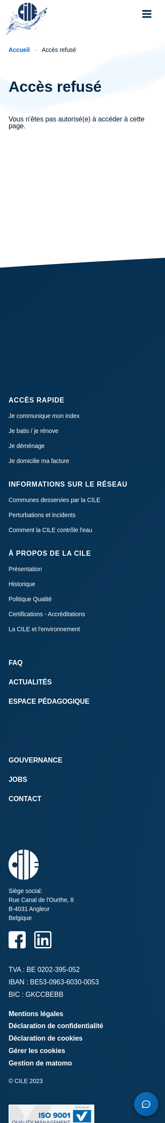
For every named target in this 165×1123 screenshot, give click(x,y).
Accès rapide (37, 400)
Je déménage (27, 445)
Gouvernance (35, 760)
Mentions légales (36, 1013)
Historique (22, 584)
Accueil (19, 49)
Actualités (30, 682)
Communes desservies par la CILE (54, 499)
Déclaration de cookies (46, 1038)
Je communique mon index (44, 415)
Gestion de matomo (40, 1063)
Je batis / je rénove (33, 430)
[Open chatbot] (146, 1104)
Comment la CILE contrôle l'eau (50, 530)
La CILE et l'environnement (44, 629)
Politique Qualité (30, 599)
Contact (25, 798)
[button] (146, 14)
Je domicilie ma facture (39, 460)
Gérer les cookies (37, 1050)
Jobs (18, 779)
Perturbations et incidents (42, 515)
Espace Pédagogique (49, 701)
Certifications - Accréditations (47, 614)
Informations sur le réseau (68, 484)
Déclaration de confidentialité (56, 1025)
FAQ (16, 662)
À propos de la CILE (50, 553)
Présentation (25, 569)
